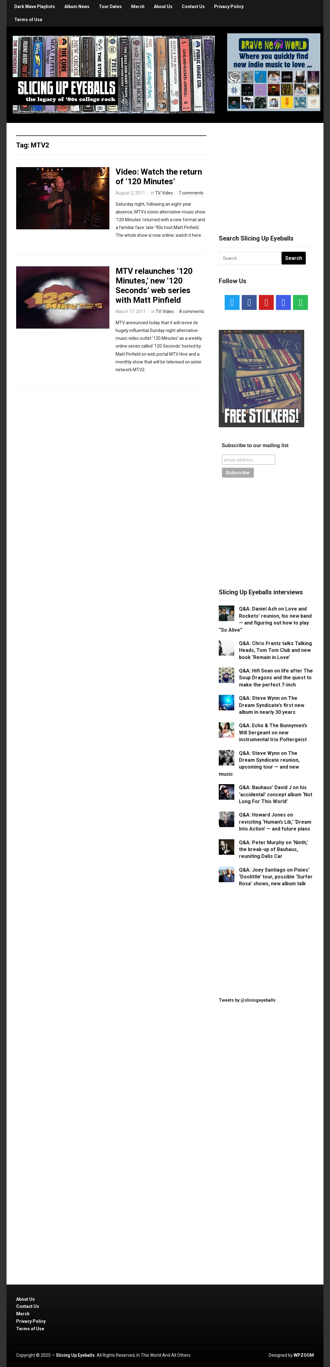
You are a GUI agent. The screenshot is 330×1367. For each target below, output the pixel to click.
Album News (76, 6)
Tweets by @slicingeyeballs (247, 1000)
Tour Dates (110, 6)
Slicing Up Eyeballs (75, 1355)
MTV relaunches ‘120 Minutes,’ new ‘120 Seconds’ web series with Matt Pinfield (154, 285)
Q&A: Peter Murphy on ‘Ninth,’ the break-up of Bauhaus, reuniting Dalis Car (273, 849)
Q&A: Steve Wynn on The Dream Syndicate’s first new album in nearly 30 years (271, 705)
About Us (163, 6)
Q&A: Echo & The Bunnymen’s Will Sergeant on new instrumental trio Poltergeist (273, 732)
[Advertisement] (266, 171)
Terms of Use (28, 19)
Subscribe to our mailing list (255, 445)
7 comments (191, 192)
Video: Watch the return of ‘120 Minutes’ (159, 176)
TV (157, 192)
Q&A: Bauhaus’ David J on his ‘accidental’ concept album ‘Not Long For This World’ (275, 794)
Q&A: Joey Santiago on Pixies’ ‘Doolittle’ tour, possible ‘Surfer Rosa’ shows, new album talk (276, 877)
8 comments (191, 311)
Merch (137, 6)
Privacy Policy (229, 6)
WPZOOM (304, 1355)
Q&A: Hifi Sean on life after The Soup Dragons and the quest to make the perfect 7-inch (276, 678)
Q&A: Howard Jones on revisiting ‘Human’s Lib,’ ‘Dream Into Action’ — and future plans (275, 822)
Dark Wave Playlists (34, 6)
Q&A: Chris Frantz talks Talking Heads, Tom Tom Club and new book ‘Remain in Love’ (275, 650)
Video (167, 192)
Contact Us (193, 6)
